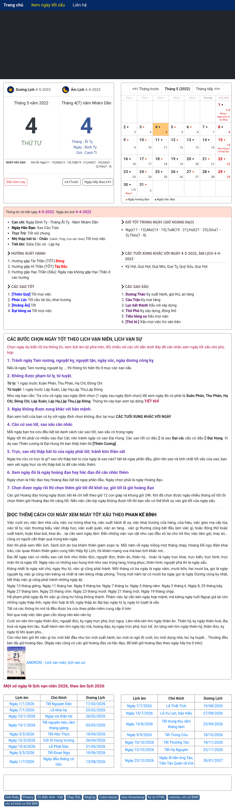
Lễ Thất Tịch (176, 706)
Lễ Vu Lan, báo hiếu (176, 713)
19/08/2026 (213, 706)
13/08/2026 (95, 762)
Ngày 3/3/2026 (22, 734)
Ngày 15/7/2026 (139, 713)
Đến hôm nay (16, 182)
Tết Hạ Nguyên (176, 750)
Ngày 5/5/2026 (22, 753)
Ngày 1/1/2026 (22, 704)
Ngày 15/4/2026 (21, 746)
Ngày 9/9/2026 (139, 735)
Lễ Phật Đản (59, 746)
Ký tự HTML (156, 797)
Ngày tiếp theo (98, 182)
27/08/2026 (213, 713)
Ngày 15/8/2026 (139, 724)
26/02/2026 (95, 716)
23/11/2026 (213, 750)
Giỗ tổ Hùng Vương (58, 740)
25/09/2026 (213, 724)
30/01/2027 (213, 760)
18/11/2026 (213, 742)
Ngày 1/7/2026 (22, 762)
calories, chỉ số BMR (184, 797)
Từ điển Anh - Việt (50, 797)
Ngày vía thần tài (58, 716)
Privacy (28, 797)
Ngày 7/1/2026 (22, 710)
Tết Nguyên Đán (59, 704)
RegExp (89, 797)
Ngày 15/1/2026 (21, 725)
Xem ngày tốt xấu (48, 5)
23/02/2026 (95, 710)
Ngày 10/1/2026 (21, 716)
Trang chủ (13, 5)
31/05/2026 (95, 746)
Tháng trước (145, 89)
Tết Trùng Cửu (176, 735)
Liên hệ (80, 5)
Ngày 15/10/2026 (139, 750)
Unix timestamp (132, 797)
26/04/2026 (95, 740)
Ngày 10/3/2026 (21, 740)
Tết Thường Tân (176, 742)
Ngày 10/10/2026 (139, 742)
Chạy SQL (74, 797)
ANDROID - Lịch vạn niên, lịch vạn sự (55, 663)
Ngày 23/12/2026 (139, 760)
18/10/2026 (213, 735)
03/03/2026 (95, 725)
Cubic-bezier (108, 797)
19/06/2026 (95, 753)
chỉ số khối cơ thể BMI (21, 804)
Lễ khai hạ (58, 710)
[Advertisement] (117, 45)
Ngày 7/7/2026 (139, 706)
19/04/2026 (95, 734)
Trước (71, 182)
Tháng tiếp (208, 89)
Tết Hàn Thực (59, 734)
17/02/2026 (95, 704)
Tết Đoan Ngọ (59, 753)
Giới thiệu (12, 797)
